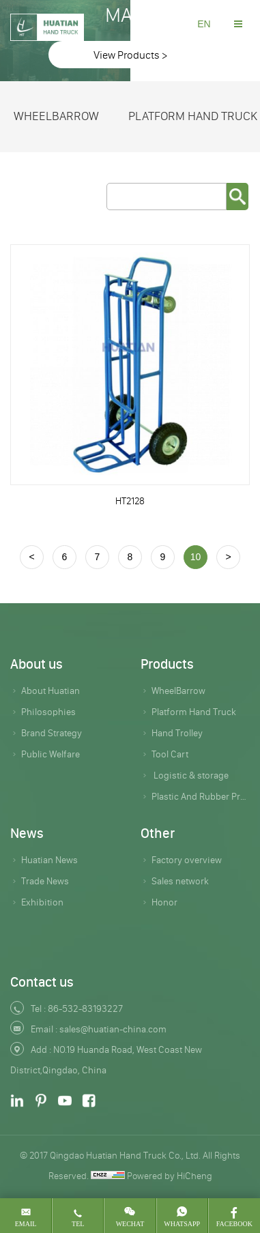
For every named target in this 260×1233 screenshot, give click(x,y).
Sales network (180, 881)
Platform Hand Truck (193, 712)
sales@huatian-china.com (113, 1029)
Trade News (45, 881)
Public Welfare (50, 754)
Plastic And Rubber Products (200, 796)
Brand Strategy (51, 733)
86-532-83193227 (85, 1008)
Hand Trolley (177, 733)
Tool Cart (169, 754)
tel (78, 1224)
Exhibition (42, 902)
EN (203, 23)
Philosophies (48, 712)
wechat (130, 1224)
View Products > (130, 54)
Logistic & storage (190, 775)
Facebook (234, 1224)
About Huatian (50, 690)
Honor (164, 902)
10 (195, 556)
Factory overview (186, 860)
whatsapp (182, 1224)
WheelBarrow (56, 116)
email (26, 1224)
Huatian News (49, 860)
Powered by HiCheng (169, 1176)
